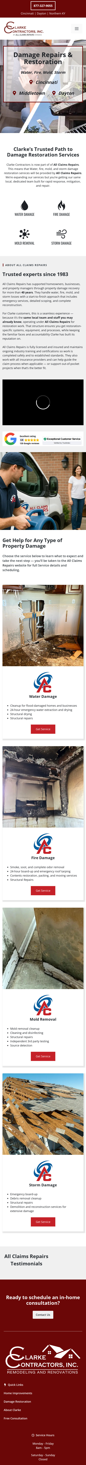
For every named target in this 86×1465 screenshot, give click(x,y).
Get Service (43, 729)
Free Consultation (15, 1418)
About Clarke (12, 1410)
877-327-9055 (43, 6)
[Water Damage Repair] (24, 205)
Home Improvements (18, 1393)
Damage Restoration (17, 1401)
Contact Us (43, 1315)
